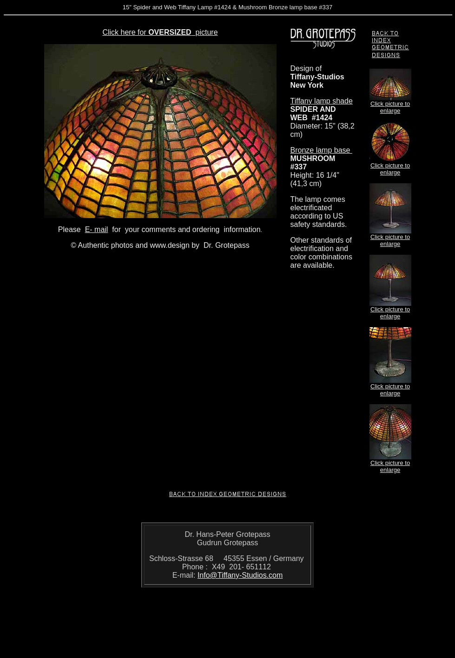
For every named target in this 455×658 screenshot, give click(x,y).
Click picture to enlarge (390, 107)
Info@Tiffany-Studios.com (240, 575)
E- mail (96, 229)
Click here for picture (160, 32)
